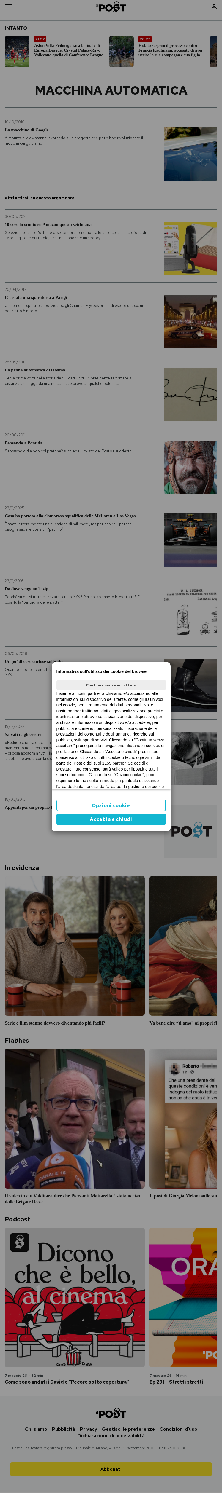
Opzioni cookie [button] (111, 806)
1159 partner (114, 763)
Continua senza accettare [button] (111, 685)
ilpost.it (137, 769)
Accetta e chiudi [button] (111, 819)
